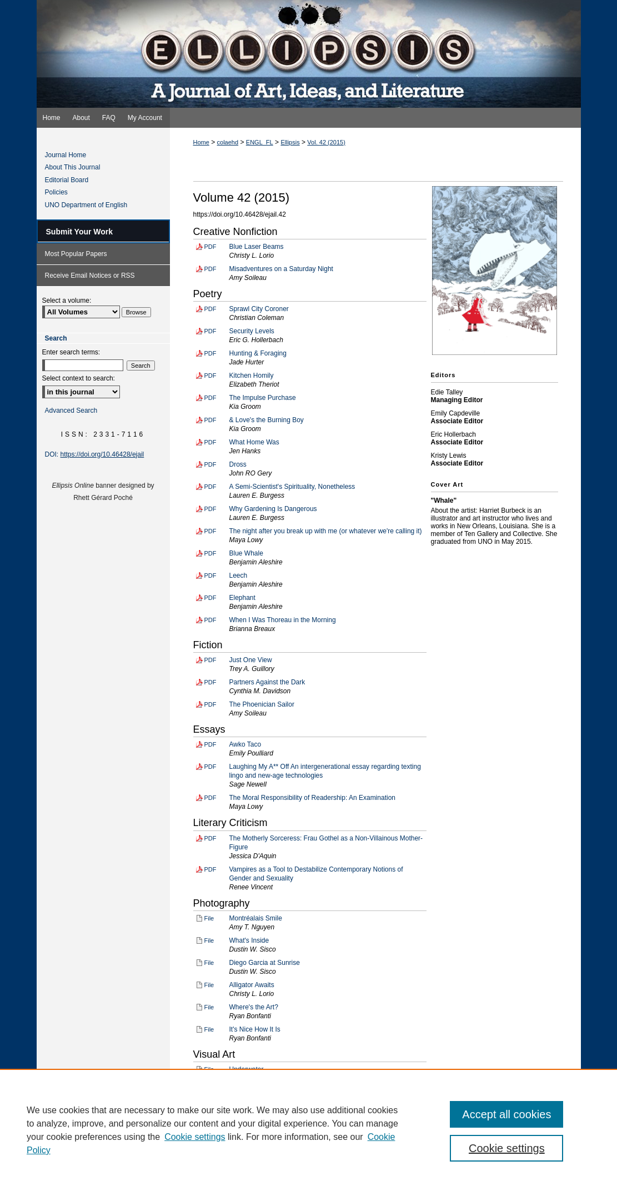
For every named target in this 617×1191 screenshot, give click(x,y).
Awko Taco (245, 744)
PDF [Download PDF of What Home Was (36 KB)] (210, 442)
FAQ (260, 1161)
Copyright (230, 1173)
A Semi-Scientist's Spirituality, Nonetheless (292, 487)
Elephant (242, 598)
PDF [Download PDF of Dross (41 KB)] (210, 464)
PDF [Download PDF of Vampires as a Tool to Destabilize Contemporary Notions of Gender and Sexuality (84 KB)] (210, 869)
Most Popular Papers (76, 254)
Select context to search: (78, 378)
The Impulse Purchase (262, 398)
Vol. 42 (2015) (326, 142)
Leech (238, 575)
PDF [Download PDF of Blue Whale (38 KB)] (210, 553)
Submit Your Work (79, 231)
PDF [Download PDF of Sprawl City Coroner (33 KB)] (210, 309)
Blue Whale (246, 553)
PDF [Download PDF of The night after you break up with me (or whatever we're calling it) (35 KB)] (210, 531)
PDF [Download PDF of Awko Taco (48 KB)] (210, 744)
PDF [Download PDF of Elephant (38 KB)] (210, 597)
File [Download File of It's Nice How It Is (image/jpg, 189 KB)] (209, 1029)
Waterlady (244, 1091)
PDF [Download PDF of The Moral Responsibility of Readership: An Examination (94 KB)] (210, 797)
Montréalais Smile (255, 918)
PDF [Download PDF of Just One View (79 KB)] (210, 660)
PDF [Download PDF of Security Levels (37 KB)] (210, 331)
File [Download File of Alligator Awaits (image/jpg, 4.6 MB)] (209, 985)
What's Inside (249, 940)
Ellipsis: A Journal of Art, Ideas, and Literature (309, 54)
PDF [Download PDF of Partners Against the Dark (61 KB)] (210, 682)
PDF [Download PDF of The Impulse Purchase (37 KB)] (210, 397)
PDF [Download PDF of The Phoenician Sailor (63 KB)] (210, 704)
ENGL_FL (259, 142)
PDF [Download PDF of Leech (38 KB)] (210, 575)
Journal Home (66, 155)
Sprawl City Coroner (259, 309)
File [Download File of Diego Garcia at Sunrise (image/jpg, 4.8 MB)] (209, 962)
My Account (299, 1161)
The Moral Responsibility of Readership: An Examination (312, 798)
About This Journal (73, 167)
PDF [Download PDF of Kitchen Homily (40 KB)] (210, 375)
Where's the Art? (253, 1007)
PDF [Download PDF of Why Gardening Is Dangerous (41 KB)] (210, 509)
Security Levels (251, 331)
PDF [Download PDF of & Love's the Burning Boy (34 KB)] (210, 420)
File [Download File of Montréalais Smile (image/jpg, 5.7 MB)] (209, 918)
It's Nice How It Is (254, 1029)
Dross (238, 464)
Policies (56, 192)
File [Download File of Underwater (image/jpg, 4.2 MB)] (209, 1069)
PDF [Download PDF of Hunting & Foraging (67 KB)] (210, 353)
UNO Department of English (86, 205)
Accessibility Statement (364, 1161)
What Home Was (254, 442)
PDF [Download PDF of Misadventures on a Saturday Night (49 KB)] (210, 269)
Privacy (200, 1173)
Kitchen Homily (251, 375)
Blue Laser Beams (256, 247)
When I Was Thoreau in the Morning (282, 620)
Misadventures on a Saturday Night (281, 269)
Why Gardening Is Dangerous (273, 509)
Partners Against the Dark (267, 682)
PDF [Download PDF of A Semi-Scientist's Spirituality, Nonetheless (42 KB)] (210, 486)
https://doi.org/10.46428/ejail (102, 454)
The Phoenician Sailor (261, 704)
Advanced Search (71, 410)
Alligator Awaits (251, 985)
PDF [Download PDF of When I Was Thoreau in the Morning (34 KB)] (210, 620)
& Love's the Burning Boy (266, 420)
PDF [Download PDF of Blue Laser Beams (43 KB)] (210, 246)
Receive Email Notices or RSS (90, 275)
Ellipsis (289, 142)
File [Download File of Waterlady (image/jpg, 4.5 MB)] (209, 1091)
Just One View (250, 660)
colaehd (228, 142)
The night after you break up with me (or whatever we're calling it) (325, 531)
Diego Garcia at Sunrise (264, 963)
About (231, 1161)
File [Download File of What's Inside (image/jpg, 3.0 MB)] (209, 940)
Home (201, 142)
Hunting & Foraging (258, 353)
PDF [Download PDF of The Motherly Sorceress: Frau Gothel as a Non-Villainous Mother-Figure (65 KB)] (210, 838)
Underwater (246, 1069)
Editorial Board (67, 180)
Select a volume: (67, 300)
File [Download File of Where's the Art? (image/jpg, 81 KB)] (209, 1007)
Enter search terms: (71, 352)
